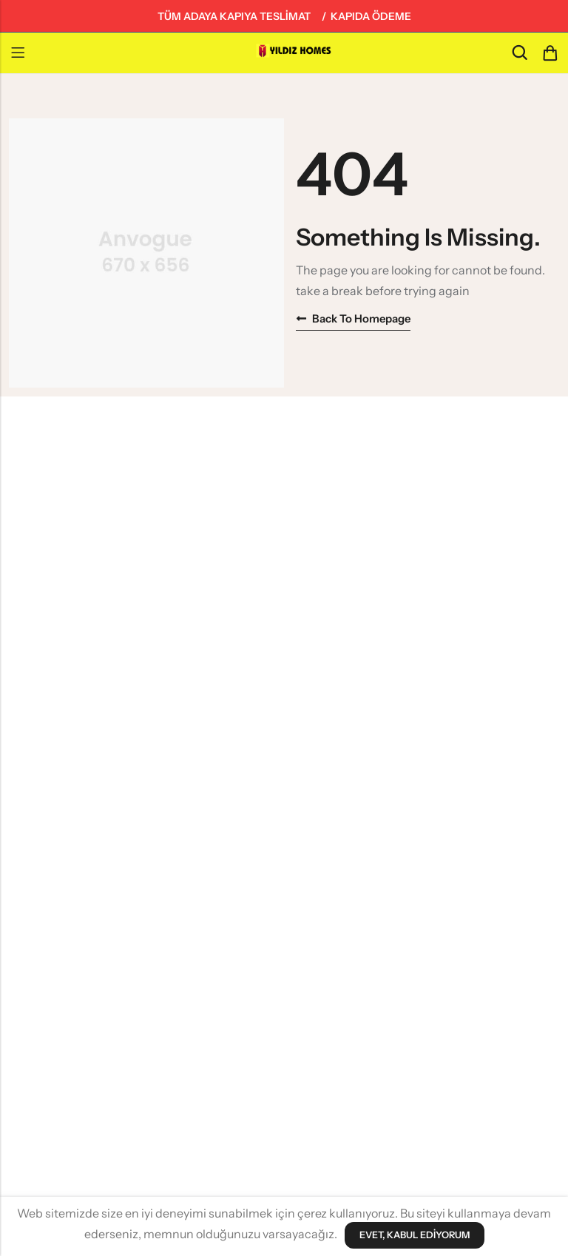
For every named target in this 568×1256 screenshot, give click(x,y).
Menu (17, 53)
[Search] (519, 53)
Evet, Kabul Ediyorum (414, 1235)
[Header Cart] (549, 53)
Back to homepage (354, 318)
